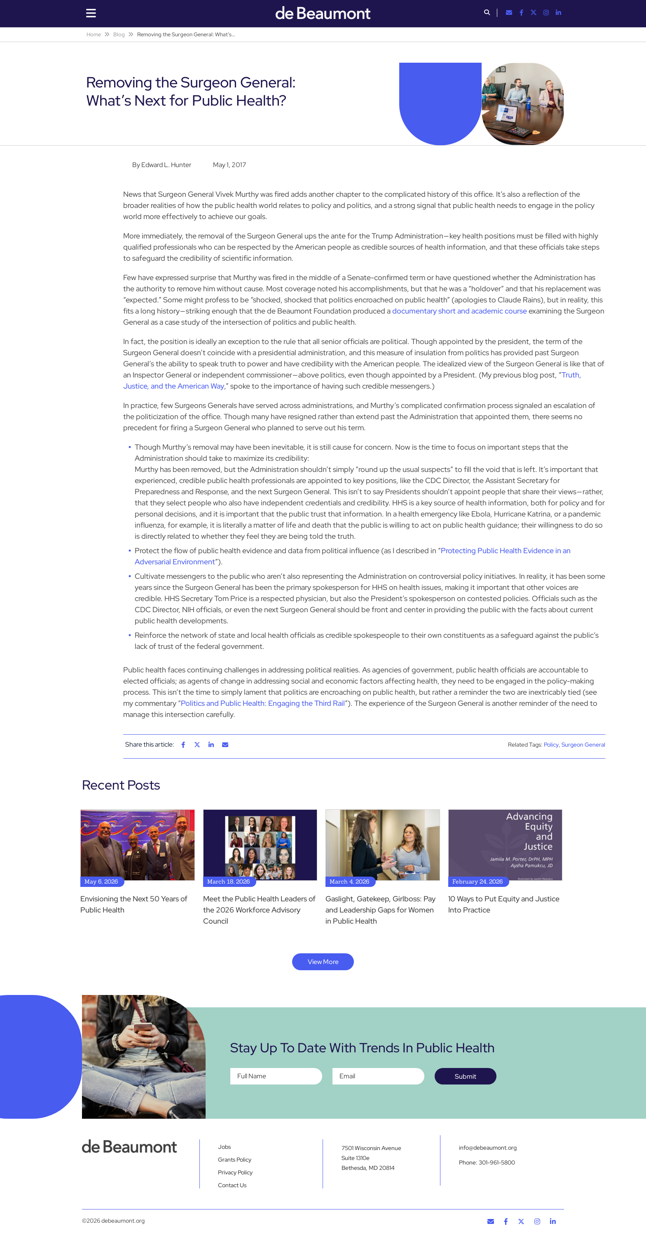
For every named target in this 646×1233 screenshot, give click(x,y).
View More (323, 961)
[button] (487, 13)
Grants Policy (234, 1159)
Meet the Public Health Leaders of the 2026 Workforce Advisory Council (259, 910)
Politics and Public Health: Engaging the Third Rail (263, 703)
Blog (119, 34)
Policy (551, 744)
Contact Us (232, 1185)
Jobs (224, 1146)
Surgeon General (583, 744)
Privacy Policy (235, 1172)
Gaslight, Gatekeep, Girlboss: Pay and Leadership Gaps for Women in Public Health (380, 910)
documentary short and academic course (459, 311)
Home (94, 34)
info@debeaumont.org (488, 1147)
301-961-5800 (497, 1162)
